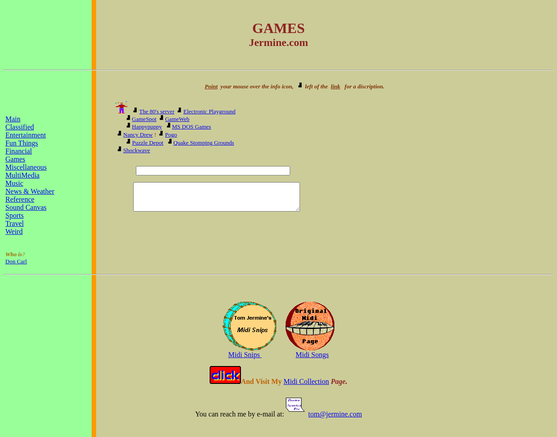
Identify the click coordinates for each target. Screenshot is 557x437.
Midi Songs (312, 354)
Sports (14, 215)
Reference (19, 199)
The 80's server (156, 111)
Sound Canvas (25, 207)
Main (13, 119)
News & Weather (30, 191)
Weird (14, 231)
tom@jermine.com (335, 414)
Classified (19, 127)
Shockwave (136, 150)
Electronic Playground (209, 111)
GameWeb (177, 119)
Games (15, 159)
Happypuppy (147, 126)
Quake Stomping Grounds (203, 142)
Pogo (171, 134)
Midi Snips (245, 354)
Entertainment (25, 135)
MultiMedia (22, 175)
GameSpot (144, 119)
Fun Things (21, 143)
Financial (18, 151)
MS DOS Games (191, 126)
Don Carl (16, 261)
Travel (14, 223)
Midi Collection (306, 381)
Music (14, 183)
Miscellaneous (25, 167)
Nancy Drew (138, 134)
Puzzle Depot (148, 142)
